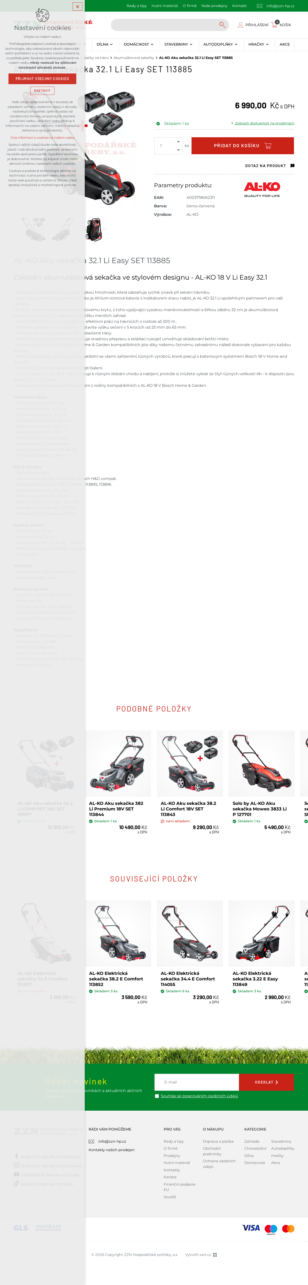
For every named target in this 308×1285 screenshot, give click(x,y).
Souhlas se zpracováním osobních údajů (199, 1095)
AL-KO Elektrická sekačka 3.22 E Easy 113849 (255, 978)
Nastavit (42, 90)
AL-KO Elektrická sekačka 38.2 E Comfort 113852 (116, 978)
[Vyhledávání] (223, 25)
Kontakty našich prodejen (112, 1149)
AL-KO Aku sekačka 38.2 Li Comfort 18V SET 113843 (188, 808)
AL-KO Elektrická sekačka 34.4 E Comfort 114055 (188, 978)
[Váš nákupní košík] (282, 25)
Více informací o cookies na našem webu (42, 137)
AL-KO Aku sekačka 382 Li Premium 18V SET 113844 (116, 808)
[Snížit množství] (178, 150)
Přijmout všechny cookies (42, 79)
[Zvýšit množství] (178, 141)
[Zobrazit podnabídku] (111, 45)
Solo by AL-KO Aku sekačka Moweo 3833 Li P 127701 (260, 808)
